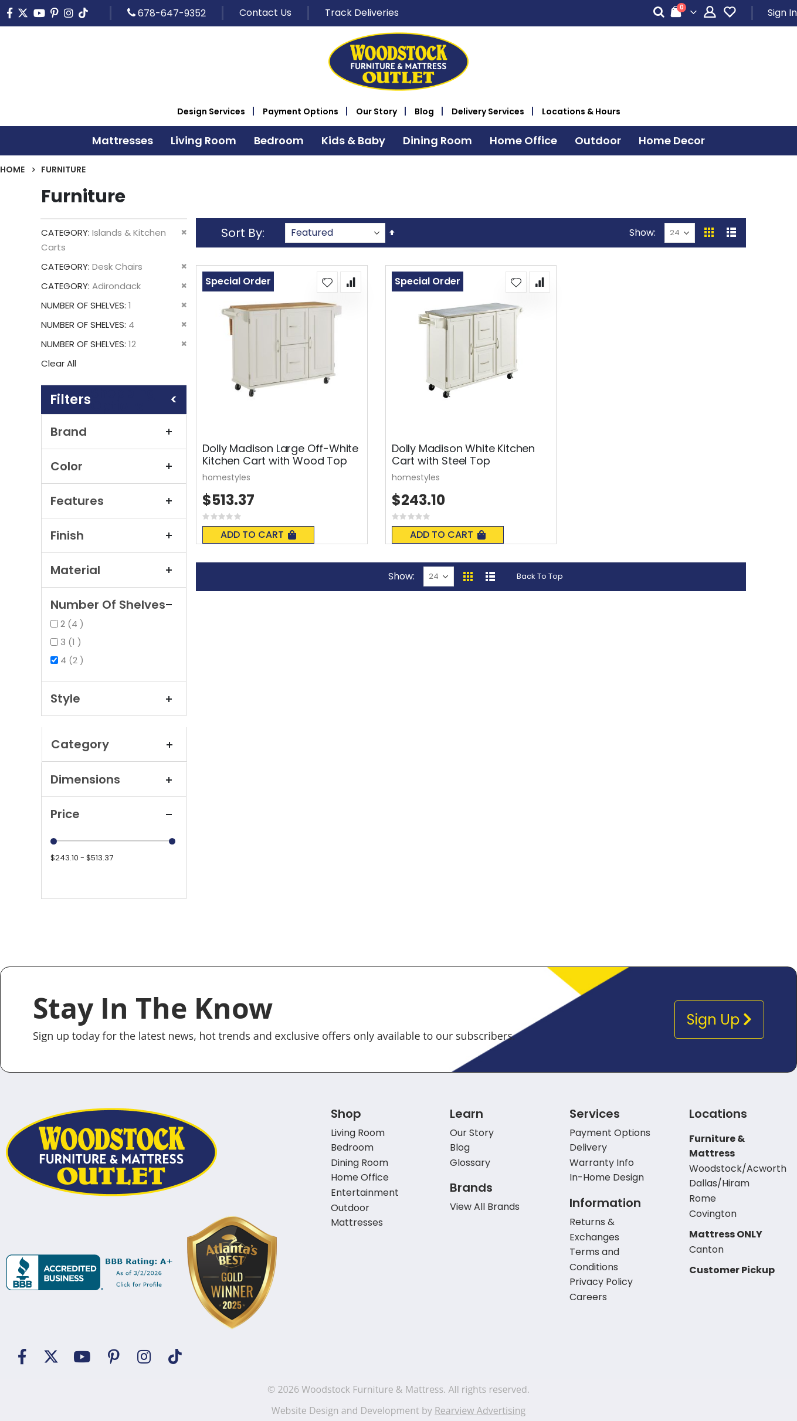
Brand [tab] (113, 431)
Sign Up (719, 1019)
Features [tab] (113, 501)
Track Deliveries (362, 12)
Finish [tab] (113, 535)
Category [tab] (114, 744)
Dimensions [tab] (113, 779)
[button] (327, 282)
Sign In (782, 12)
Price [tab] (113, 814)
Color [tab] (113, 466)
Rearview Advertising (480, 1410)
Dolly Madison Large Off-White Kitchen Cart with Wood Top (280, 454)
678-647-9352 (166, 13)
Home (12, 169)
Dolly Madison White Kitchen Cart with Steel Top (463, 454)
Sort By (241, 232)
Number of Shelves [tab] (113, 604)
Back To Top (540, 576)
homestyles (226, 477)
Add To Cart (258, 534)
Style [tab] (113, 698)
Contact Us (265, 12)
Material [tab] (113, 570)
